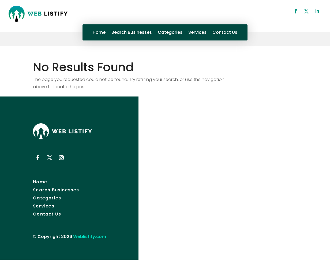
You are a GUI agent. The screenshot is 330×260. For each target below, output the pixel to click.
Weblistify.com (89, 236)
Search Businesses (131, 33)
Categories (170, 33)
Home (99, 33)
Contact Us (224, 33)
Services (197, 33)
